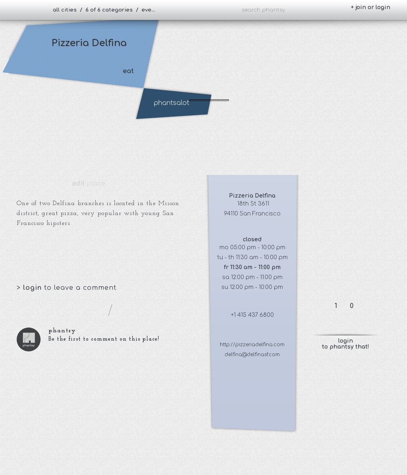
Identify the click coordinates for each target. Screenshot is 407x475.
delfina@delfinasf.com (252, 354)
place (88, 183)
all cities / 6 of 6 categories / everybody (107, 10)
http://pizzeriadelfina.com (252, 344)
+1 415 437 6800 (252, 315)
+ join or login (370, 7)
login (33, 287)
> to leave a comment (66, 287)
